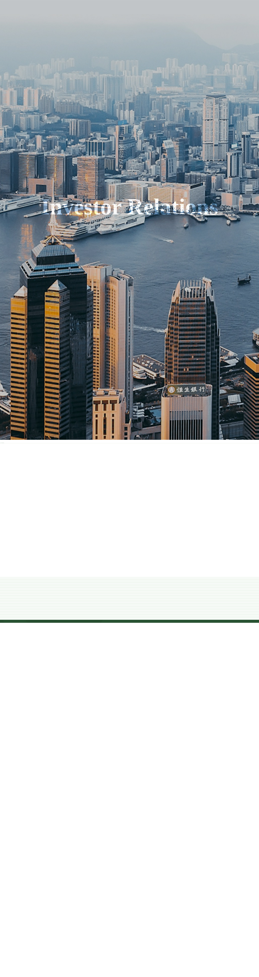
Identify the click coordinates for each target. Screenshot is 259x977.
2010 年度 (130, 808)
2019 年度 (130, 518)
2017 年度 (130, 582)
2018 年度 (130, 550)
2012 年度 (130, 744)
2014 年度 (130, 679)
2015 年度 (130, 647)
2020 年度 (130, 485)
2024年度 (129, 356)
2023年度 (129, 388)
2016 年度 (130, 615)
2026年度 (129, 291)
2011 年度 (129, 776)
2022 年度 (130, 421)
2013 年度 (130, 711)
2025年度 (129, 324)
